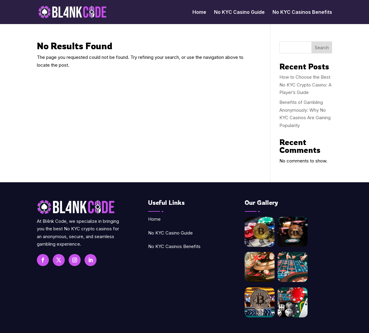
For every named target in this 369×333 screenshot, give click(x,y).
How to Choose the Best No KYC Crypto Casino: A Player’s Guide (305, 84)
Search (322, 47)
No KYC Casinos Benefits (302, 12)
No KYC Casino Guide (239, 12)
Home (199, 12)
